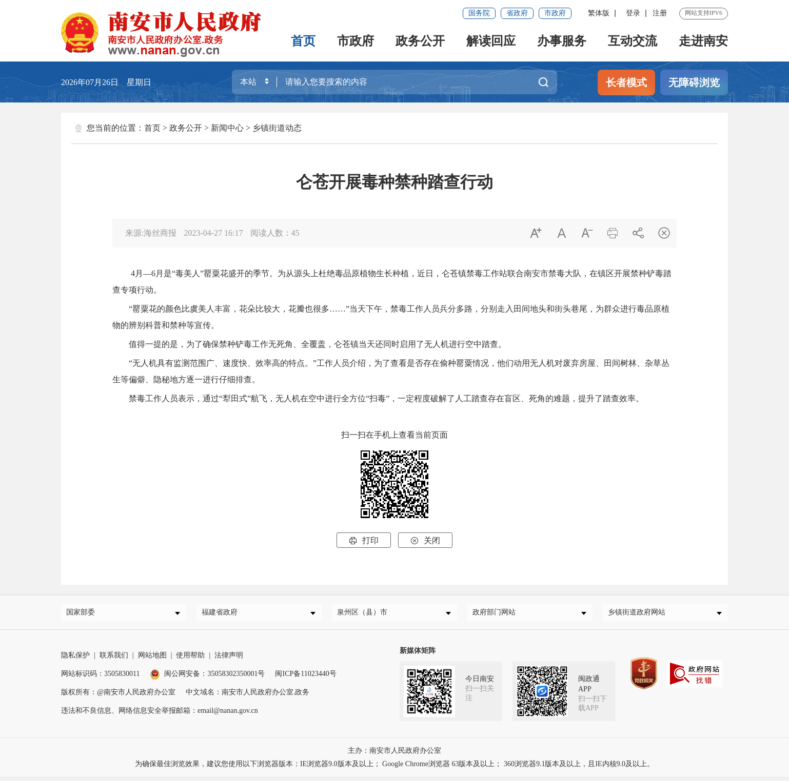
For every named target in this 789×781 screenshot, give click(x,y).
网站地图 (152, 659)
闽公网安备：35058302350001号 (207, 678)
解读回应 (491, 41)
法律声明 (228, 659)
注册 (660, 13)
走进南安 (703, 41)
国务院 (479, 13)
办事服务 (561, 41)
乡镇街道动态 (277, 128)
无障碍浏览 (694, 82)
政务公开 (420, 41)
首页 (303, 41)
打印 (364, 540)
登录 (633, 13)
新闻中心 (227, 128)
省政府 (517, 13)
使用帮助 (190, 659)
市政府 (555, 13)
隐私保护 (75, 659)
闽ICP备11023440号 (305, 678)
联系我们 (114, 659)
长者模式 (626, 82)
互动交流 (632, 41)
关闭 (425, 540)
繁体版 (598, 13)
